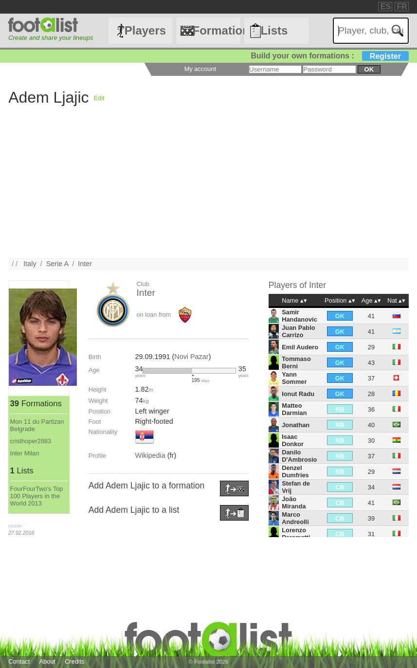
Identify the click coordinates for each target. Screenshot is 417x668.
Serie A (57, 264)
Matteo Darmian (294, 409)
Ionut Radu (298, 393)
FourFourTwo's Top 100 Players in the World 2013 (36, 496)
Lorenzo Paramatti (296, 533)
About (47, 661)
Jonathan (295, 425)
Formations (217, 30)
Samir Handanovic (299, 315)
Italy (29, 264)
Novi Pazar (191, 357)
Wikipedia (150, 455)
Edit (99, 98)
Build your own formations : (329, 56)
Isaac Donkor (293, 440)
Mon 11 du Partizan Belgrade (37, 425)
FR (402, 6)
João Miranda (294, 502)
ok (369, 69)
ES (386, 6)
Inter (85, 264)
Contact (19, 661)
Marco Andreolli (295, 518)
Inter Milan (24, 453)
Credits (75, 661)
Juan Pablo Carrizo (298, 331)
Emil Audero (300, 347)
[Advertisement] (208, 190)
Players (145, 30)
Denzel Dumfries (295, 471)
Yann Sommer (294, 378)
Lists (274, 30)
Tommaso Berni (296, 362)
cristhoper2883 (31, 441)
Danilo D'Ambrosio (299, 456)
